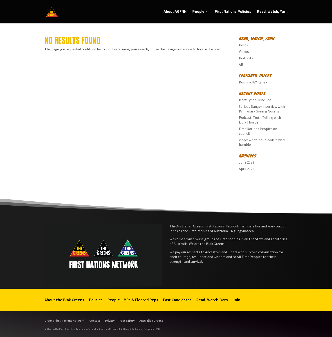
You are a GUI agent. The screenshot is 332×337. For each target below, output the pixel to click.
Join (236, 299)
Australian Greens (151, 320)
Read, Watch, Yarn (272, 12)
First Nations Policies (233, 12)
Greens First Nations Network (64, 320)
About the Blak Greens (64, 299)
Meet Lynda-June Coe (255, 100)
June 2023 (246, 162)
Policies (96, 299)
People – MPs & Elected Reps (133, 299)
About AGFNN (175, 12)
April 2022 (246, 168)
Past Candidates (177, 299)
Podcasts (246, 58)
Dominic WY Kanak (253, 82)
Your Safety (127, 320)
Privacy (109, 320)
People (198, 12)
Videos (244, 51)
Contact (94, 320)
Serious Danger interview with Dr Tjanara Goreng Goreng (262, 108)
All (241, 64)
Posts (243, 45)
